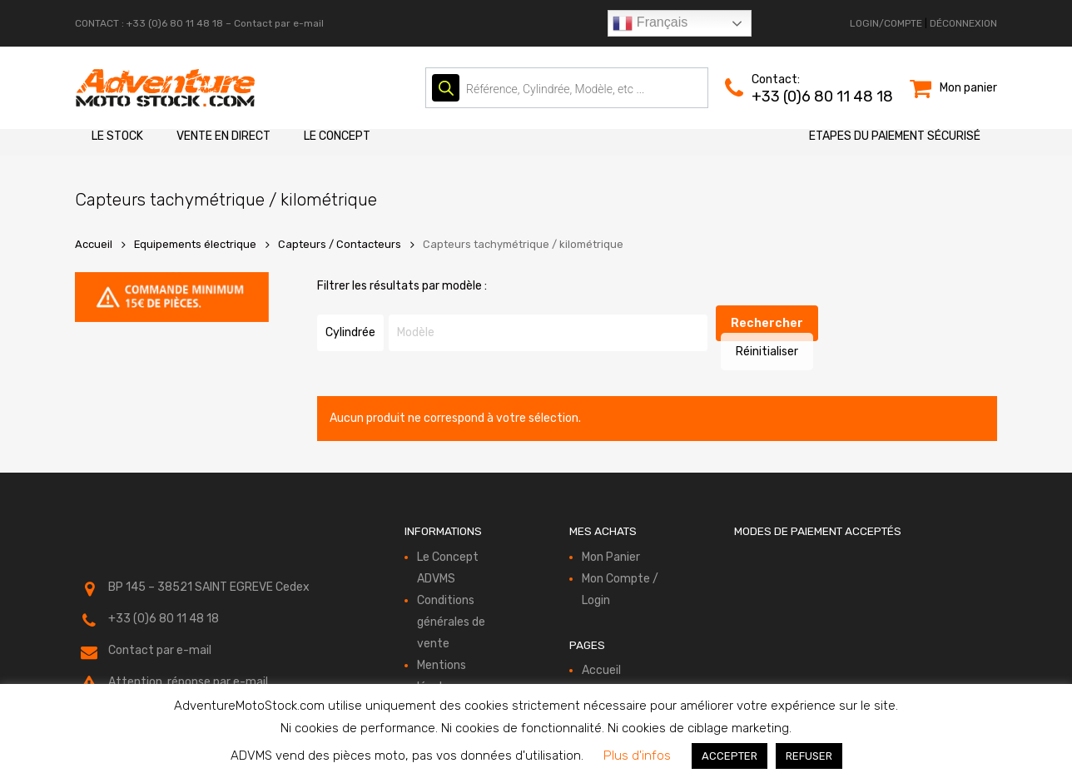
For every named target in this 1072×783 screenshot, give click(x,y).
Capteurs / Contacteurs (339, 244)
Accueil (93, 244)
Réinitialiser (806, 324)
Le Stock (117, 136)
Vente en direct (223, 136)
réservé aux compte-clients (184, 683)
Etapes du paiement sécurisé (894, 136)
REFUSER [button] (809, 756)
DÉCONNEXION (963, 23)
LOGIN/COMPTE (886, 23)
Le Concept (337, 136)
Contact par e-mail (279, 23)
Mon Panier (611, 536)
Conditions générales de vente (451, 601)
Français (650, 23)
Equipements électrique (195, 244)
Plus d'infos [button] (637, 755)
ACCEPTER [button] (729, 756)
